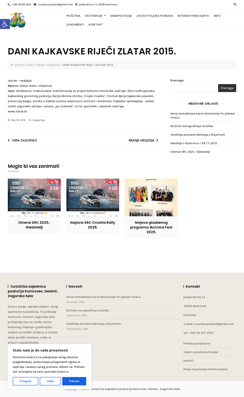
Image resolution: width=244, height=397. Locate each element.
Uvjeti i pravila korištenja (200, 352)
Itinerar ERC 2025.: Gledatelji (190, 152)
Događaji (39, 120)
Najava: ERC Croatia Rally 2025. (92, 225)
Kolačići (188, 360)
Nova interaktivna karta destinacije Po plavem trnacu (203, 115)
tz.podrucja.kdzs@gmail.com (53, 4)
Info (217, 16)
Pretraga (177, 80)
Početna (73, 16)
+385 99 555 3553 (19, 4)
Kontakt (96, 24)
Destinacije (94, 16)
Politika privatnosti (196, 343)
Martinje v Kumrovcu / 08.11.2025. (194, 143)
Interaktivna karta (193, 16)
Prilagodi (25, 381)
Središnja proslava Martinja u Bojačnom (198, 134)
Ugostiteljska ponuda (155, 16)
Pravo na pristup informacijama (205, 369)
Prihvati (74, 381)
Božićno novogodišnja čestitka (192, 126)
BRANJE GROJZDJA (141, 140)
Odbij (50, 381)
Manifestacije (121, 16)
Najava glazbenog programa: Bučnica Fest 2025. (151, 227)
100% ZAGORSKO (24, 140)
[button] (5, 24)
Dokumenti (75, 24)
